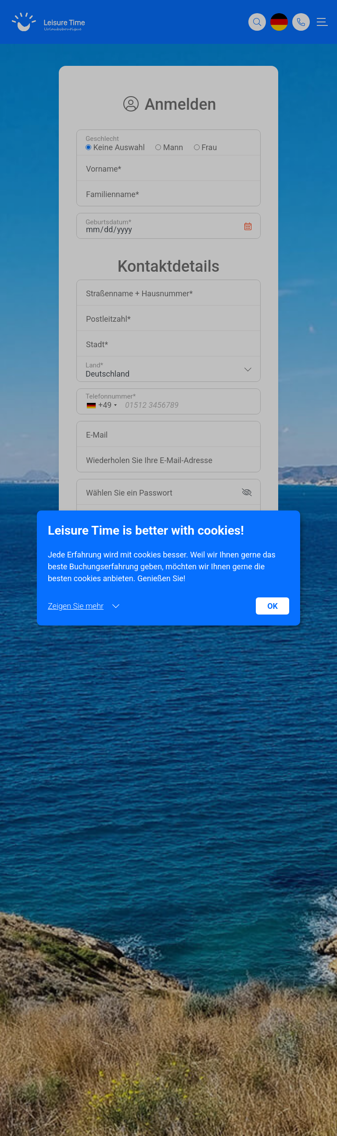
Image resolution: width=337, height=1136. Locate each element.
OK (272, 606)
